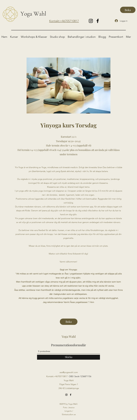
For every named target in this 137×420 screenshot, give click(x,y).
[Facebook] (97, 21)
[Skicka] (68, 357)
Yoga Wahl (69, 336)
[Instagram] (91, 21)
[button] (14, 37)
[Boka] (127, 10)
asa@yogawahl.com (69, 372)
